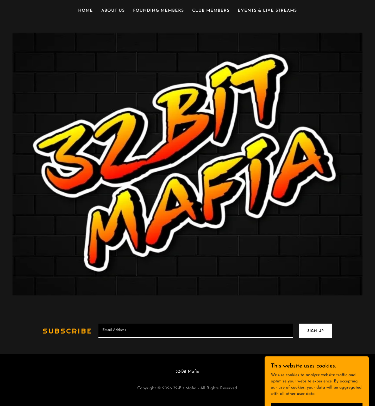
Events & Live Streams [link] (267, 11)
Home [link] (85, 11)
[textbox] (195, 331)
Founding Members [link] (158, 11)
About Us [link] (113, 11)
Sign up (315, 331)
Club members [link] (210, 11)
